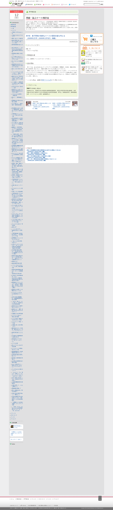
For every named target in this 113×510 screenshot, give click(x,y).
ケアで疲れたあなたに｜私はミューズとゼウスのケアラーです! (17, 58)
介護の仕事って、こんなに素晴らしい (17, 386)
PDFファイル (45, 80)
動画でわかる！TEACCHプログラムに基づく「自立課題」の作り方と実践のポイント (17, 78)
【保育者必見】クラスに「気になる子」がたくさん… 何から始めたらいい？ (17, 181)
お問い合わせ (100, 1)
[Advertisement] (16, 469)
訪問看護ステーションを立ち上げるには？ (17, 238)
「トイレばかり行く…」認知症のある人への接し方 (17, 230)
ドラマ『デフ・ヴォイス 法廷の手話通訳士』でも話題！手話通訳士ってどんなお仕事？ (17, 215)
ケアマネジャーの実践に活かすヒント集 (17, 349)
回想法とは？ (15, 261)
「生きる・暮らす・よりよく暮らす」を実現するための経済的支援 (17, 303)
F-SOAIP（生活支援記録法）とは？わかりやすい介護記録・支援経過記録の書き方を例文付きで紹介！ (17, 278)
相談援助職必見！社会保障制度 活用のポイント (17, 352)
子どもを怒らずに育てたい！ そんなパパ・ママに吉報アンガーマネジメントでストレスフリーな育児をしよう (17, 208)
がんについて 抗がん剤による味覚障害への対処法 (17, 154)
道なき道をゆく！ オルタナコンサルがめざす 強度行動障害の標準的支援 (17, 49)
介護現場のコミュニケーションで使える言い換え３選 (17, 115)
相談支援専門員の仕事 (17, 263)
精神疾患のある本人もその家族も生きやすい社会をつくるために (17, 65)
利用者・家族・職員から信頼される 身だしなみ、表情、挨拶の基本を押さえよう (17, 165)
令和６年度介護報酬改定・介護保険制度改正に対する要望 (17, 298)
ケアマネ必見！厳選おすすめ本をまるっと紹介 (17, 319)
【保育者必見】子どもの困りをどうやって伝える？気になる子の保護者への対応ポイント (17, 195)
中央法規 (85, 1)
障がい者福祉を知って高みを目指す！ (17, 391)
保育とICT (14, 227)
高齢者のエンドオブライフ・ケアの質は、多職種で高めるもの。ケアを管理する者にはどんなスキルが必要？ (17, 141)
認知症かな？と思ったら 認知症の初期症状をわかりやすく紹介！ (18, 91)
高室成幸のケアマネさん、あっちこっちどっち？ (17, 340)
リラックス (13, 413)
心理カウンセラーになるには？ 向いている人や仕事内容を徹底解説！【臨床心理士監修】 (17, 246)
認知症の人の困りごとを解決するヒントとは (17, 290)
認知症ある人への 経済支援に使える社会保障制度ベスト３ (17, 150)
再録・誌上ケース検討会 (17, 38)
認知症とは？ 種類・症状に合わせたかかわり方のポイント (17, 310)
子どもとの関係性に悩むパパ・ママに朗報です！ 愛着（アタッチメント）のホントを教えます (18, 159)
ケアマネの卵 (15, 343)
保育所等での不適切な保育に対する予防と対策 (17, 200)
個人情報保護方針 (32, 505)
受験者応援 (13, 24)
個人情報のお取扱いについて (45, 505)
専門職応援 (13, 26)
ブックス (13, 417)
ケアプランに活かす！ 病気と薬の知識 (17, 316)
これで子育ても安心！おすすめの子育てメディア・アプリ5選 (17, 221)
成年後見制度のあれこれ (17, 44)
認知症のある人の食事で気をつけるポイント (17, 306)
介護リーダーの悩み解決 (17, 191)
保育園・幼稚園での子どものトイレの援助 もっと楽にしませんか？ (17, 176)
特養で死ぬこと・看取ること (17, 394)
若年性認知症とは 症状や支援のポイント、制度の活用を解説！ (17, 119)
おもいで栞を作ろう (17, 366)
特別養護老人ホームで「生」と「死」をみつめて (17, 408)
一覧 (13, 28)
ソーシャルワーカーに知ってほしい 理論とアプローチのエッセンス (17, 73)
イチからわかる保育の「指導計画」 (17, 95)
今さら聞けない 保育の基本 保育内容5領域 (17, 104)
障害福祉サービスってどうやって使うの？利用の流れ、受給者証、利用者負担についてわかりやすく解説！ (17, 285)
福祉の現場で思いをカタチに (17, 41)
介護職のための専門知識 (17, 313)
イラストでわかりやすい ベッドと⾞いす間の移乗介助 (17, 266)
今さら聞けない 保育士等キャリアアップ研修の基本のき (17, 124)
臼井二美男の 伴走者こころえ (17, 379)
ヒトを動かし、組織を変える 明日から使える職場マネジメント (17, 83)
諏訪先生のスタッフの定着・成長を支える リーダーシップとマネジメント (17, 329)
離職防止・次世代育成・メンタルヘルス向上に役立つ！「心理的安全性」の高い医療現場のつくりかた (17, 130)
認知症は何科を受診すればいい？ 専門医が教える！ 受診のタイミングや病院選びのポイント (17, 257)
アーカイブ (13, 419)
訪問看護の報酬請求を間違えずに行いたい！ (17, 146)
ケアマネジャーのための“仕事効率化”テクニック (17, 294)
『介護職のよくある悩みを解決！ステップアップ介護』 (17, 403)
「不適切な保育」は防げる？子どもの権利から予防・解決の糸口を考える (17, 135)
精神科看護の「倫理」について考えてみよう (17, 203)
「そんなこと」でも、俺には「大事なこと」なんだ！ (17, 374)
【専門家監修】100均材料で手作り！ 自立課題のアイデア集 (17, 235)
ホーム (12, 499)
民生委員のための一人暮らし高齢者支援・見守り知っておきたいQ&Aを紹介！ (17, 110)
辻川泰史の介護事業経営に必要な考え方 (17, 336)
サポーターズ (14, 415)
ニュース (14, 30)
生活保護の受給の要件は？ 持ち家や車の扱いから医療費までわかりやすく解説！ (17, 251)
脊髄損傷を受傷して (16, 388)
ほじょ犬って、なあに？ (16, 439)
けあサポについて (92, 1)
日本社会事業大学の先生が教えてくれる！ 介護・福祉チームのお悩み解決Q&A (17, 398)
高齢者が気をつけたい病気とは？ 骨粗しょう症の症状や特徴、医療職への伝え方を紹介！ (17, 171)
